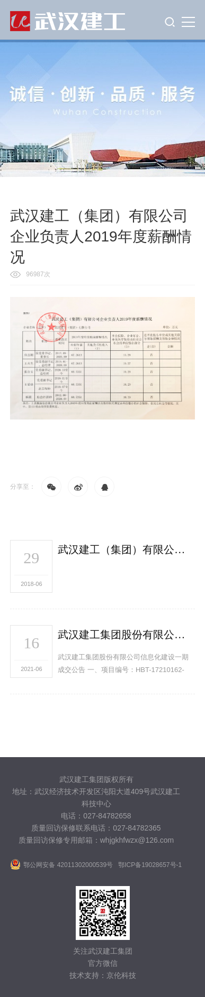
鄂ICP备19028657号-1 (150, 865)
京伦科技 (121, 975)
